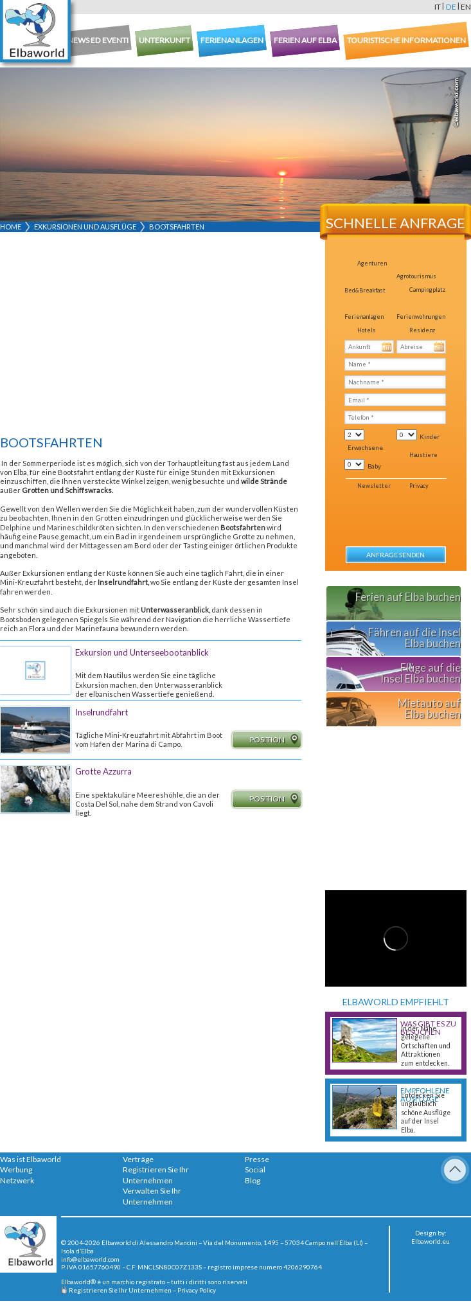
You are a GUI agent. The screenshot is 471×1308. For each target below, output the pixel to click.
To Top (455, 1170)
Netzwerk (17, 1180)
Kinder (430, 436)
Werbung (16, 1169)
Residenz (422, 330)
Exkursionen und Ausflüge (85, 226)
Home (10, 226)
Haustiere (423, 454)
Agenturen (372, 263)
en (466, 7)
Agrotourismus (416, 276)
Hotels (366, 330)
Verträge (138, 1159)
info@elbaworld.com (90, 1259)
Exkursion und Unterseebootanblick (142, 652)
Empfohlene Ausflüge (425, 1094)
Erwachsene (365, 447)
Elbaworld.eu (430, 1241)
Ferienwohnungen (420, 316)
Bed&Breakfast (365, 290)
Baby (374, 466)
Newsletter (374, 485)
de (451, 7)
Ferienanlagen (364, 316)
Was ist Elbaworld (30, 1159)
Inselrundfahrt (101, 712)
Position (275, 740)
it (437, 7)
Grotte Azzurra (103, 771)
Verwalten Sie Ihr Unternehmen (152, 1196)
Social (255, 1169)
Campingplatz (427, 289)
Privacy (419, 485)
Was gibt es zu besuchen (428, 1027)
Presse (257, 1159)
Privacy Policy (196, 1290)
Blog (252, 1180)
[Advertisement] (146, 336)
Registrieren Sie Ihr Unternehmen (156, 1175)
